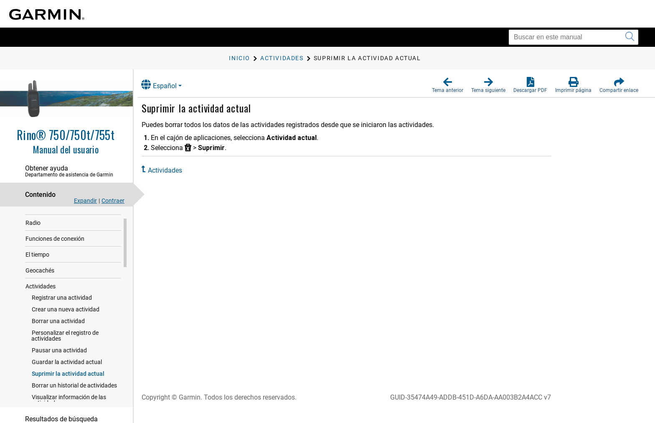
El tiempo (37, 265)
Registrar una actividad (62, 308)
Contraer (113, 200)
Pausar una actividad (59, 361)
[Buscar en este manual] (573, 37)
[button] (447, 85)
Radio (33, 233)
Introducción (41, 217)
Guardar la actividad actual (67, 372)
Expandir (85, 200)
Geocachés (39, 281)
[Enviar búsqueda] (629, 37)
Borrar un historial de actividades (74, 396)
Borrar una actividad (58, 332)
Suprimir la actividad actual (68, 384)
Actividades (40, 297)
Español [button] (166, 84)
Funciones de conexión (54, 249)
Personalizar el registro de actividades (65, 346)
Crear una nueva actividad (65, 320)
